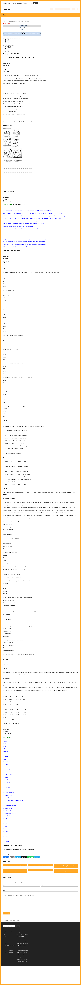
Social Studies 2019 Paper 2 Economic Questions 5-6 (41, 870)
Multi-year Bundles (21, 957)
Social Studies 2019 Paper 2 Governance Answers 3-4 (40, 865)
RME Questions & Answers (23, 959)
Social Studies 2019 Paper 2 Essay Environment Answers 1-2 (15, 870)
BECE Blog (6, 936)
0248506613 (7, 3)
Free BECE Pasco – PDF (9, 950)
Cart (5, 938)
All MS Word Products (22, 938)
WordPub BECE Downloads (17, 59)
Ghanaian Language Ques (23, 950)
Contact (6, 943)
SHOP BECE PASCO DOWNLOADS (22, 934)
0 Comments (38, 59)
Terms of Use (7, 954)
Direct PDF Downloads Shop (10, 945)
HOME (4, 934)
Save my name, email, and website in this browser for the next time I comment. (19, 895)
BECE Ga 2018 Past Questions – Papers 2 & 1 (12, 920)
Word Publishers (10, 931)
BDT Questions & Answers (23, 943)
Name (4, 885)
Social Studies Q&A (21, 963)
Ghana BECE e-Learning (29, 59)
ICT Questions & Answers (22, 952)
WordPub (6, 9)
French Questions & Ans (22, 948)
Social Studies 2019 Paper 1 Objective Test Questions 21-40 (66, 870)
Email (42, 885)
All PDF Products (21, 936)
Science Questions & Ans (22, 961)
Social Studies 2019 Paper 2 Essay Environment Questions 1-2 (66, 866)
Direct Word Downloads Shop (10, 948)
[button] (73, 9)
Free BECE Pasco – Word (9, 952)
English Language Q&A (22, 945)
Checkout (6, 941)
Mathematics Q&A (21, 954)
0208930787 (19, 3)
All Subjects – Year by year (23, 941)
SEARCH (35, 3)
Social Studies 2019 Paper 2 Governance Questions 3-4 (15, 865)
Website (4, 890)
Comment (5, 898)
